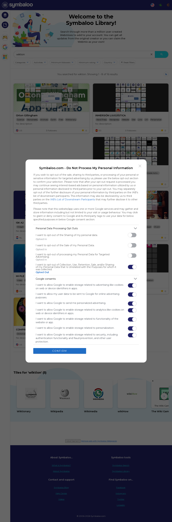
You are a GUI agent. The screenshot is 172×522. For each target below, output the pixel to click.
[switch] (132, 235)
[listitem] (86, 228)
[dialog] (86, 261)
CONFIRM (59, 350)
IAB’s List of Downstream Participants (72, 199)
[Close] (140, 166)
